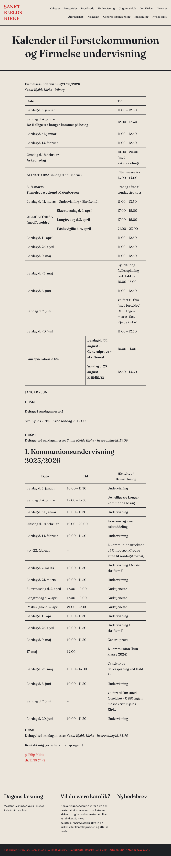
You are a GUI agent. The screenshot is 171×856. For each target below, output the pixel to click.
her (24, 810)
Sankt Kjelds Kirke (13, 12)
